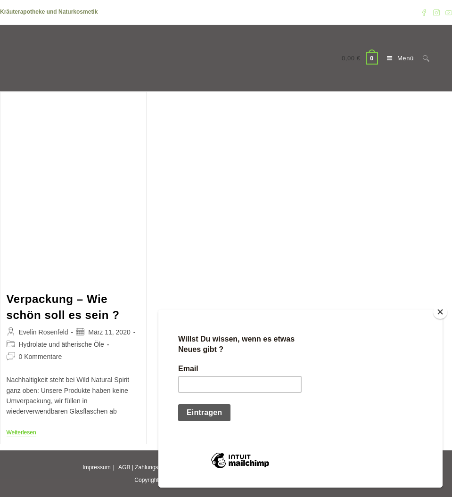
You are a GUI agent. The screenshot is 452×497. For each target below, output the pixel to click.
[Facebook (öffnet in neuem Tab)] (424, 12)
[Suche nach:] (422, 58)
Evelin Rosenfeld (43, 332)
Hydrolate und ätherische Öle (61, 344)
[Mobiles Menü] (398, 58)
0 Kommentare (40, 356)
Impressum (96, 467)
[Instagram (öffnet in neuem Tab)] (436, 12)
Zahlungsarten (153, 467)
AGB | (125, 467)
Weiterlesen (21, 433)
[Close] (440, 312)
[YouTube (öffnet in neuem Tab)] (447, 12)
